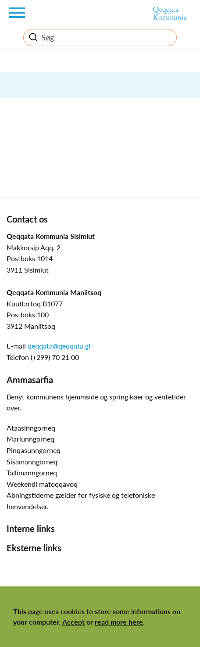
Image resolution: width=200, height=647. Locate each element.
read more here (119, 622)
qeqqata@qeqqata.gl (59, 345)
